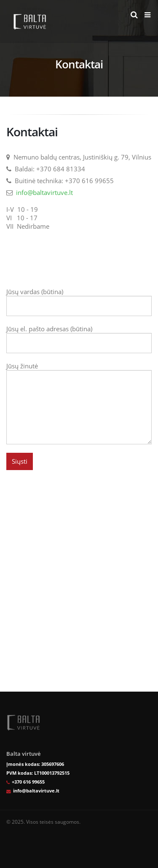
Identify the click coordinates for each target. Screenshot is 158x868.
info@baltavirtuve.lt (44, 192)
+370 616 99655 (28, 782)
